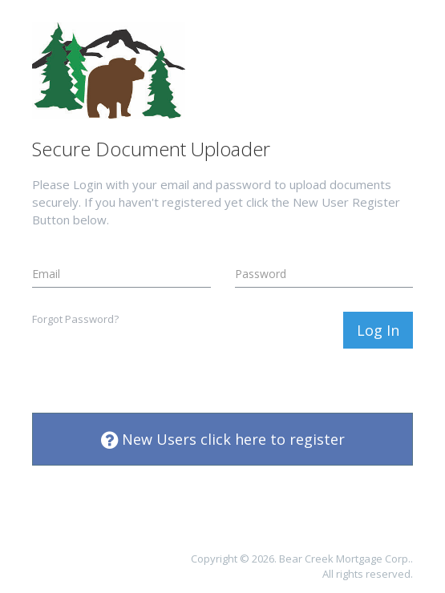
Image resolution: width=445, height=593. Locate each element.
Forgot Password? (75, 319)
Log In (378, 330)
